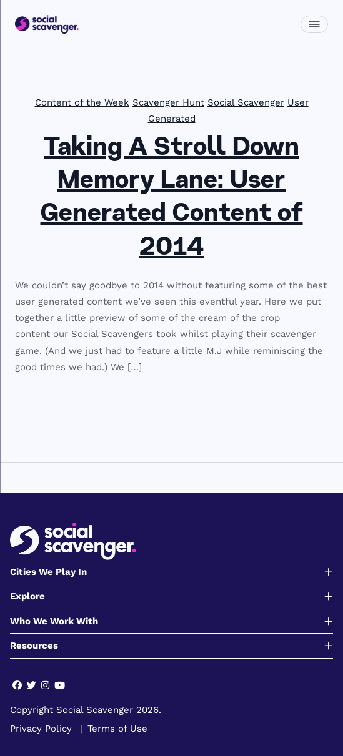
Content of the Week (82, 102)
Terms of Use (117, 728)
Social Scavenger (245, 102)
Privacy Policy (41, 728)
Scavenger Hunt (168, 102)
